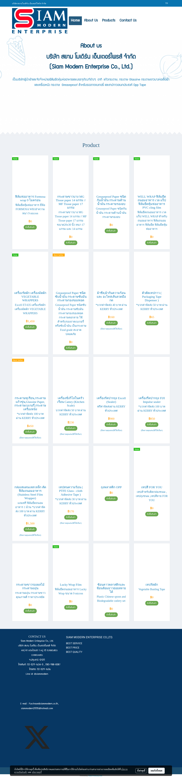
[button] (141, 21)
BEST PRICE (72, 647)
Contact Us (128, 20)
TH (165, 3)
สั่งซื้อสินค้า (30, 227)
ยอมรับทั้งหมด (156, 770)
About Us (91, 20)
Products (108, 20)
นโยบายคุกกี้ (37, 772)
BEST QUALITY (74, 651)
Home (75, 20)
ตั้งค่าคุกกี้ (141, 770)
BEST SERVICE (74, 643)
